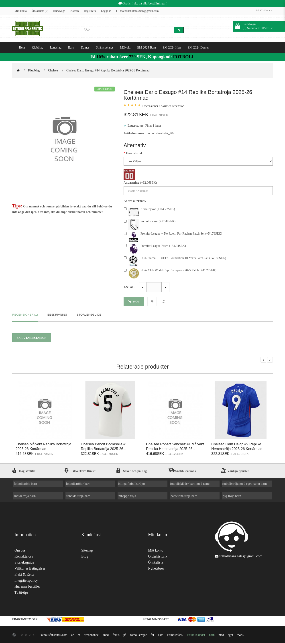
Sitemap (87, 549)
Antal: (129, 287)
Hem (22, 47)
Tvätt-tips (21, 591)
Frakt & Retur (24, 573)
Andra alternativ (135, 200)
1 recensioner (149, 106)
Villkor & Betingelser (29, 567)
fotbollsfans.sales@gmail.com (240, 555)
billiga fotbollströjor (131, 482)
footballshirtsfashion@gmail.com (137, 10)
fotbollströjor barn (78, 482)
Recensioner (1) (25, 313)
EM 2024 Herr (172, 47)
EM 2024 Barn (146, 47)
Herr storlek (134, 153)
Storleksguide (89, 313)
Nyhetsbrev (156, 567)
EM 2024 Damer (198, 47)
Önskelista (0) (40, 10)
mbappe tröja (127, 494)
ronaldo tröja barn (78, 494)
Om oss (19, 549)
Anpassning (131, 182)
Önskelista (155, 561)
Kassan (74, 10)
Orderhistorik (157, 555)
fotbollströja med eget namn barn (244, 482)
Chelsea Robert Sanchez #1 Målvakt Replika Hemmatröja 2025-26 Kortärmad (175, 447)
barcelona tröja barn (184, 494)
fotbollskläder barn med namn (190, 482)
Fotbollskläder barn (201, 633)
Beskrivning (57, 313)
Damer (85, 47)
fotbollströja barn (25, 482)
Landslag (55, 47)
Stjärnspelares (105, 47)
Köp (133, 301)
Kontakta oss (23, 555)
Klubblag (37, 47)
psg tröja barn (232, 494)
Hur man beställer (27, 585)
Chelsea (53, 70)
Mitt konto (20, 10)
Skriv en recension (172, 106)
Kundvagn (59, 10)
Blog (84, 555)
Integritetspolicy (26, 579)
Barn (71, 47)
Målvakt (125, 47)
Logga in (106, 10)
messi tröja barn (25, 494)
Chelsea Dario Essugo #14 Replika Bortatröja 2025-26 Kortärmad (107, 70)
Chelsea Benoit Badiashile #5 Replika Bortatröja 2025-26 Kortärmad (104, 447)
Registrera (90, 10)
